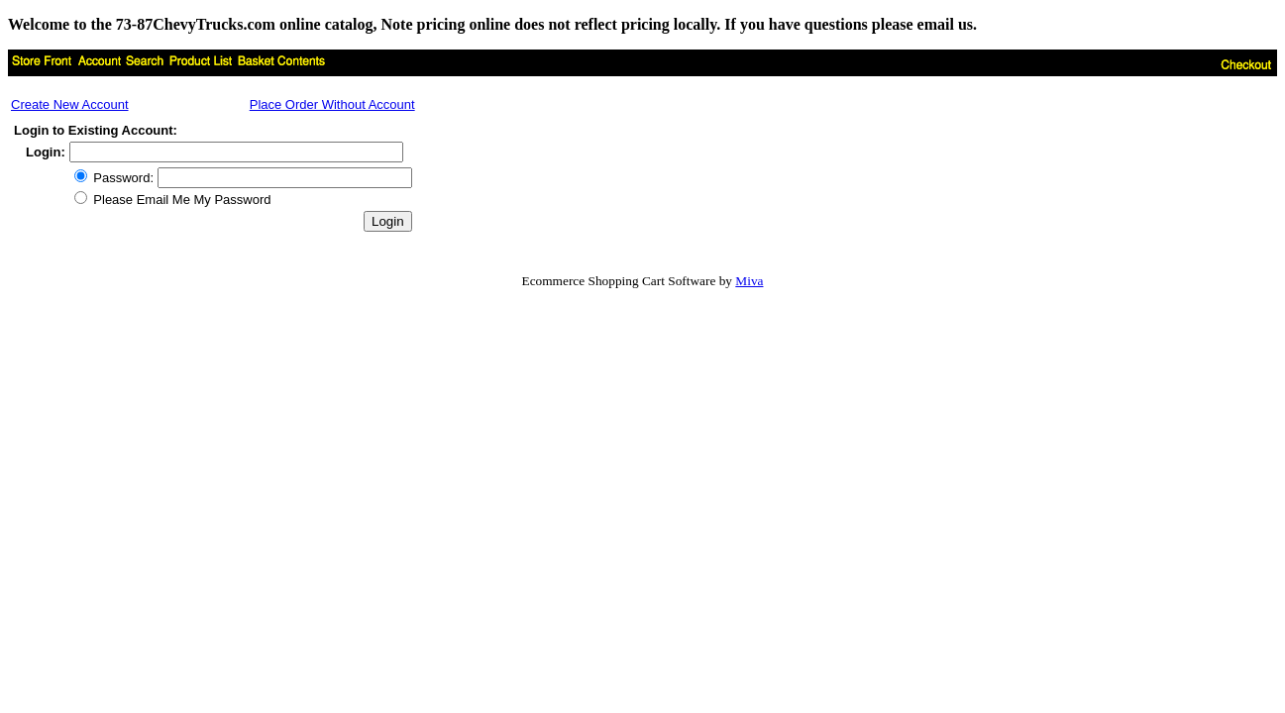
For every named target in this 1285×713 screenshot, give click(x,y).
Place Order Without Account (332, 104)
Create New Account (70, 104)
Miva (749, 280)
